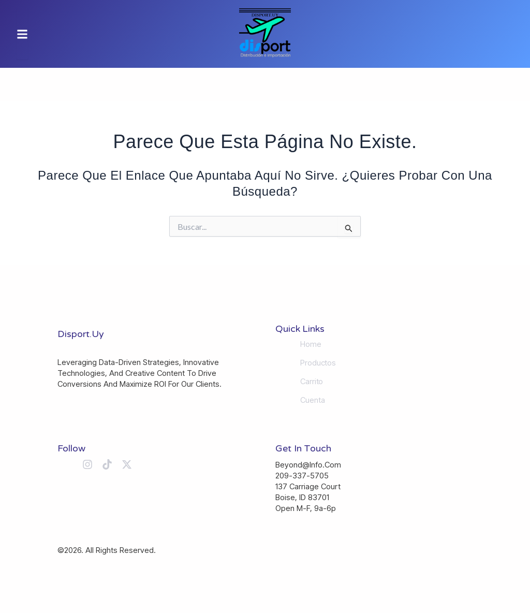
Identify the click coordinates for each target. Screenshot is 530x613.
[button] (22, 34)
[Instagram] (87, 464)
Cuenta (312, 400)
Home (310, 344)
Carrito (311, 381)
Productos (318, 363)
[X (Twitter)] (127, 464)
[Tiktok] (107, 464)
